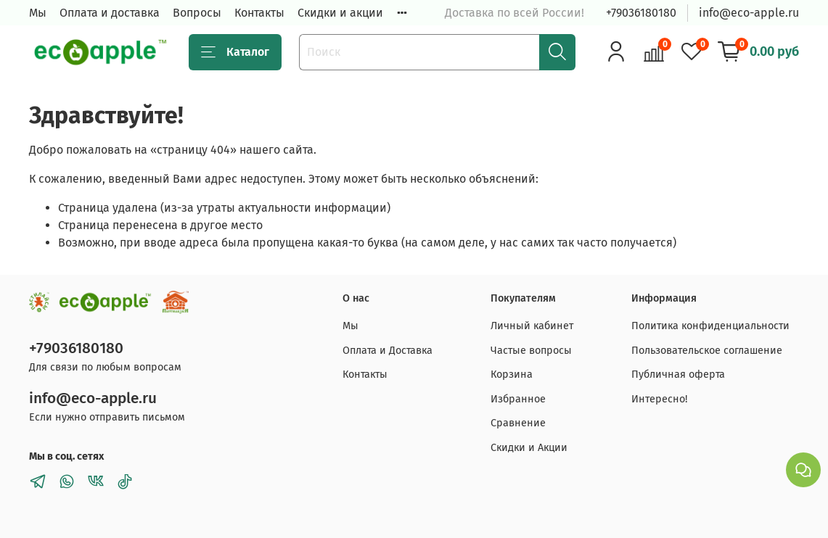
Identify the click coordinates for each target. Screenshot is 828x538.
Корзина (512, 374)
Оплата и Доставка (388, 350)
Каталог (235, 52)
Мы (37, 13)
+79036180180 (641, 13)
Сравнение (518, 423)
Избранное (518, 399)
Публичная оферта (678, 374)
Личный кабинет (532, 326)
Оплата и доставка (110, 13)
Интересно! (659, 399)
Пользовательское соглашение (706, 350)
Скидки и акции (340, 13)
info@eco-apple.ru (749, 13)
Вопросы (197, 13)
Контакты (259, 13)
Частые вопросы (531, 350)
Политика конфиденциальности (710, 326)
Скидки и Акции (529, 448)
